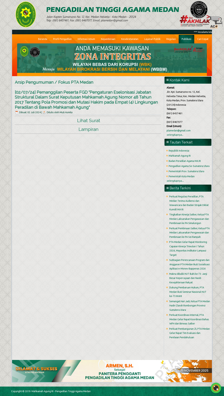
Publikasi (186, 39)
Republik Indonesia (179, 150)
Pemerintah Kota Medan (182, 176)
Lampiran (89, 129)
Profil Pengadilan (62, 39)
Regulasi (171, 39)
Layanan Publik (152, 39)
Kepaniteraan (108, 39)
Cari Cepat (202, 39)
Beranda (42, 39)
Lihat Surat (88, 120)
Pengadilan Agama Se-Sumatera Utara (189, 166)
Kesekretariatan (129, 39)
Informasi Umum (86, 39)
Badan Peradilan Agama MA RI (185, 161)
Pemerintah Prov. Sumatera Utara (186, 171)
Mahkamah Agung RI (180, 155)
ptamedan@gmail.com (179, 130)
